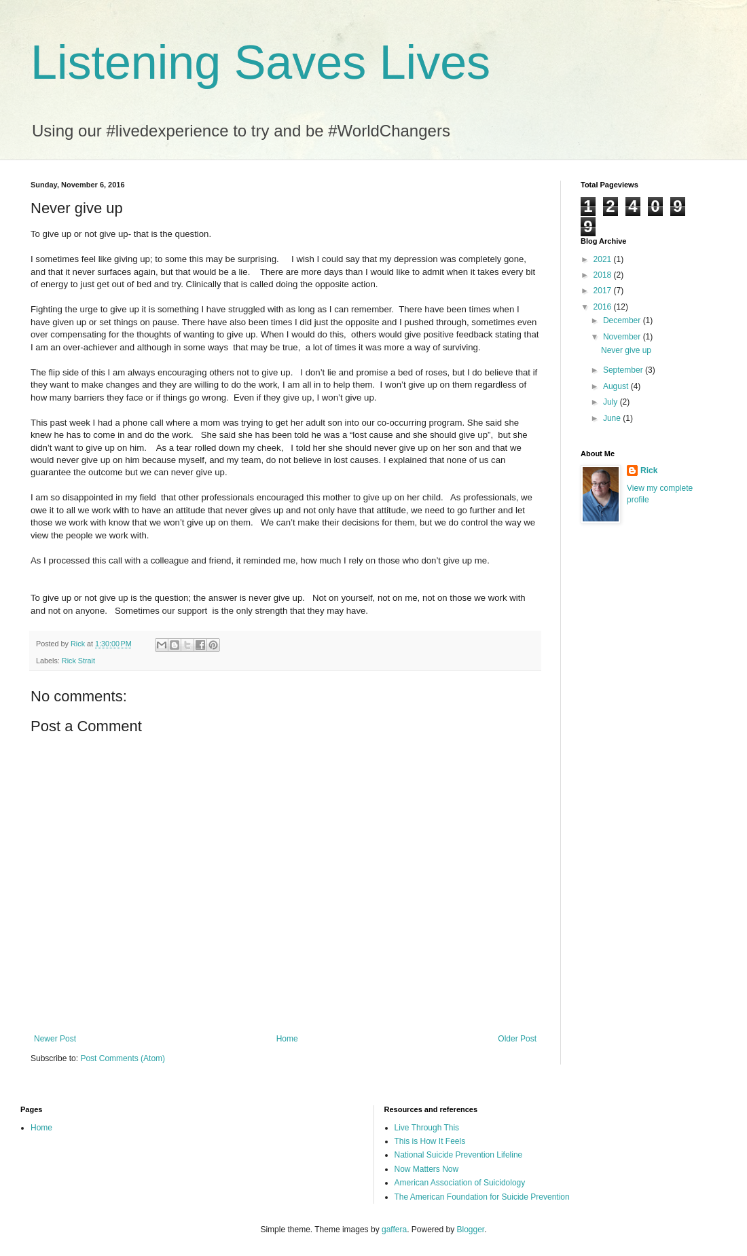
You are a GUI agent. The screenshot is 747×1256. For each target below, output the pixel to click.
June (613, 418)
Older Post (517, 1038)
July (611, 402)
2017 (604, 290)
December (623, 320)
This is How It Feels (430, 1141)
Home (287, 1038)
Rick (648, 470)
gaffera (394, 1229)
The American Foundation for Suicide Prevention (482, 1197)
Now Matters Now (427, 1169)
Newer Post (55, 1038)
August (617, 386)
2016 (604, 307)
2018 (604, 275)
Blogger (471, 1229)
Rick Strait (78, 661)
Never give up (626, 350)
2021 (604, 259)
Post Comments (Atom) (122, 1058)
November (623, 336)
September (624, 370)
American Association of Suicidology (460, 1182)
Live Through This (427, 1127)
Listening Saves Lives (260, 62)
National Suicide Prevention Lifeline (459, 1155)
